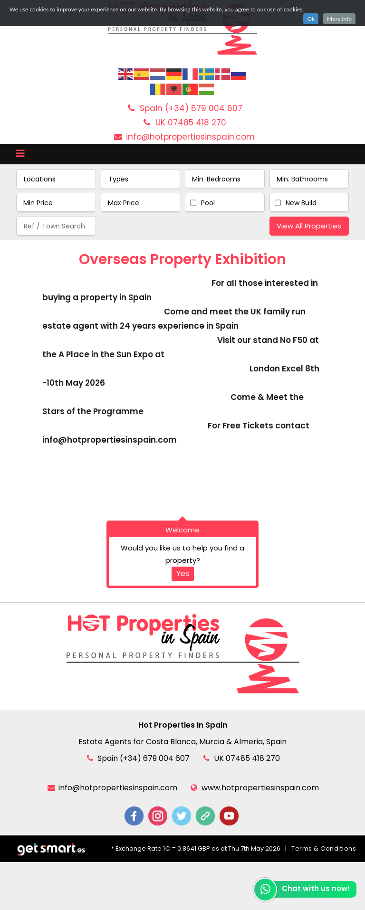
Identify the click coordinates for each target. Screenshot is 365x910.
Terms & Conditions (323, 848)
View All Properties (309, 226)
